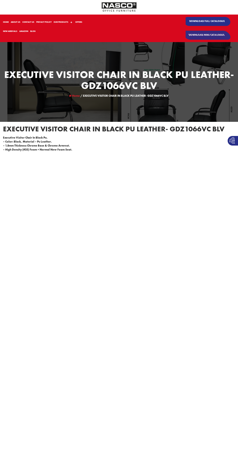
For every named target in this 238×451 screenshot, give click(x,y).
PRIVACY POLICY (44, 22)
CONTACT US (28, 22)
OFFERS (78, 22)
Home (74, 96)
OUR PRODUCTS (61, 22)
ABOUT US (15, 22)
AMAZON (23, 31)
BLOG (33, 31)
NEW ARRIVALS (10, 31)
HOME (6, 22)
